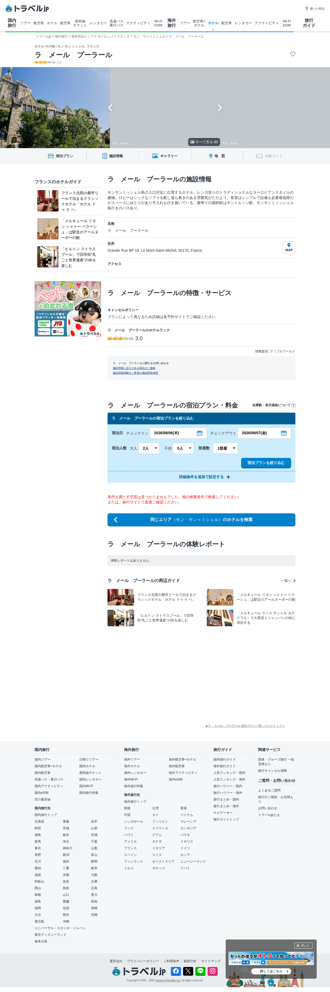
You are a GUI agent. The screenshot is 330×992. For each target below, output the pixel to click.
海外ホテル (132, 766)
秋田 (38, 828)
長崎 (94, 908)
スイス (157, 855)
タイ (155, 815)
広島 (94, 888)
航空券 (39, 23)
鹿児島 (39, 921)
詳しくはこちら (271, 971)
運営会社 (116, 961)
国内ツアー (43, 759)
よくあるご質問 (269, 790)
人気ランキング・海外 (229, 779)
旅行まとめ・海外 (226, 806)
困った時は (315, 8)
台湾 (155, 808)
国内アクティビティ (49, 786)
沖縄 (66, 921)
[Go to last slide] (110, 107)
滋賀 (38, 875)
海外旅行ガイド (224, 766)
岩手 (94, 821)
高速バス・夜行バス (49, 779)
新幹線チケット (90, 773)
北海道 (39, 821)
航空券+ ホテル (199, 23)
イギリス (186, 841)
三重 (66, 868)
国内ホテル (87, 766)
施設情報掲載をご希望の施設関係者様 (135, 372)
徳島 (38, 901)
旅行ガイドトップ (226, 819)
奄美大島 (41, 941)
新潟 (66, 855)
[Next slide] (220, 107)
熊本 (66, 915)
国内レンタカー (90, 779)
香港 (183, 808)
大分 (38, 915)
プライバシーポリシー (143, 961)
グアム (157, 835)
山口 (66, 895)
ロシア (185, 855)
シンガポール (133, 821)
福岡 (38, 908)
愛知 (38, 868)
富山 (94, 855)
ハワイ (129, 835)
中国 (127, 815)
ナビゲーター (223, 813)
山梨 (94, 848)
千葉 (94, 841)
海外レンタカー (135, 773)
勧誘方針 (190, 961)
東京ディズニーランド (51, 935)
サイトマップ (210, 961)
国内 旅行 (12, 23)
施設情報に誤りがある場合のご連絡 (134, 368)
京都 (66, 875)
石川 (38, 861)
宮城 (66, 828)
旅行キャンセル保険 (272, 771)
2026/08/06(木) (166, 433)
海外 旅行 (171, 23)
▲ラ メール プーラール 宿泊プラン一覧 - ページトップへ (245, 725)
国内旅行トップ (46, 815)
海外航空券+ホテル (182, 759)
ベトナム (186, 815)
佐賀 (66, 908)
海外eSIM (176, 779)
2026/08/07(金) (254, 433)
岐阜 (94, 868)
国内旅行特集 (88, 793)
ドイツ (185, 848)
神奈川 (67, 848)
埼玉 (66, 841)
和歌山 (39, 881)
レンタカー (98, 23)
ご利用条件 (171, 961)
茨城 (94, 835)
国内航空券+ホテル (48, 766)
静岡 (94, 861)
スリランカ (160, 828)
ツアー (25, 23)
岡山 (38, 888)
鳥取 (66, 888)
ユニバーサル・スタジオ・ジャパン (60, 928)
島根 (38, 895)
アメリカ (130, 841)
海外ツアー (132, 759)
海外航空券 (177, 766)
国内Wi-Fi (86, 786)
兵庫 (94, 881)
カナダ (157, 841)
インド (129, 828)
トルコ (129, 868)
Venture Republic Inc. (168, 980)
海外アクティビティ (183, 773)
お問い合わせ (267, 808)
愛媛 (66, 901)
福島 (38, 835)
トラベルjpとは (269, 815)
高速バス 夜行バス (116, 23)
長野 (38, 855)
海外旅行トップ (135, 801)
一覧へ (288, 581)
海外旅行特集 (133, 786)
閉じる (305, 945)
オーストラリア (163, 861)
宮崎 (94, 915)
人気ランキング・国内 (229, 773)
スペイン (130, 855)
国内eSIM (41, 793)
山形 (94, 828)
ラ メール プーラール (73, 55)
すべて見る (204, 142)
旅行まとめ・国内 (226, 799)
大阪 (94, 875)
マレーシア (188, 821)
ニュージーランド (193, 861)
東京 (38, 848)
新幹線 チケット (80, 23)
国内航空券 (43, 773)
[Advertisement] (141, 669)
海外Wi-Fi (131, 779)
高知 (94, 901)
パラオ (185, 835)
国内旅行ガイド (224, 759)
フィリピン (160, 821)
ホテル (52, 23)
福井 (66, 861)
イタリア (158, 848)
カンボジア (188, 828)
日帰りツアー (88, 759)
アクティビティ (138, 23)
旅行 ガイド (309, 23)
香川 (94, 895)
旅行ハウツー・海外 (227, 793)
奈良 (66, 881)
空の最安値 (43, 799)
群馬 (38, 841)
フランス (130, 848)
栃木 (66, 835)
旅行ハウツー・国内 (227, 786)
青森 (66, 821)
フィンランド (133, 861)
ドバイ (185, 868)
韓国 (127, 808)
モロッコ (158, 868)
